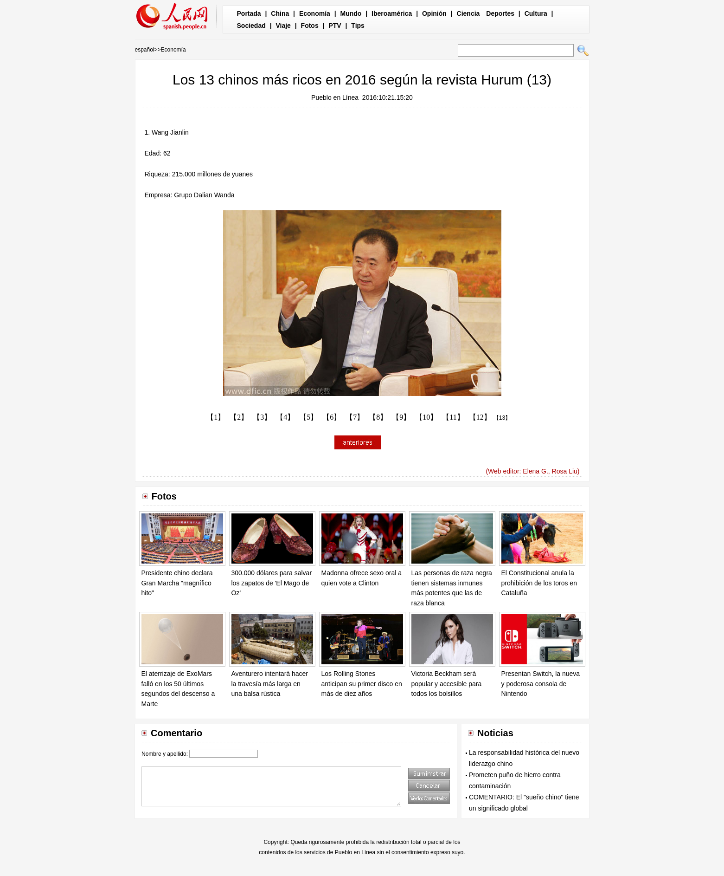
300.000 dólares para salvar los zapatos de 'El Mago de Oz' (271, 583)
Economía (314, 13)
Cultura (536, 13)
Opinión (434, 13)
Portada (249, 13)
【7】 (355, 417)
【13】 (502, 418)
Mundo (351, 13)
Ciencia (468, 13)
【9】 (401, 417)
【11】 (453, 417)
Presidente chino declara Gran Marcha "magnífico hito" (177, 583)
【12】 (480, 417)
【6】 (331, 417)
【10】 (426, 417)
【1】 (215, 417)
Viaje (283, 25)
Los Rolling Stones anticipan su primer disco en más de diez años (361, 683)
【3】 (262, 417)
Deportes (500, 13)
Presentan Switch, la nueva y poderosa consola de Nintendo (540, 683)
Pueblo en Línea (335, 97)
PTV (334, 25)
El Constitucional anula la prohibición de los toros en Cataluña (539, 583)
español (144, 49)
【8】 (378, 417)
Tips (358, 25)
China (280, 13)
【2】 (239, 417)
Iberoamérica (392, 13)
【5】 (308, 417)
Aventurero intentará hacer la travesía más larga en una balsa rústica (269, 683)
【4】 (285, 417)
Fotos (310, 25)
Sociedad (251, 25)
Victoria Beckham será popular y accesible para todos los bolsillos (446, 683)
